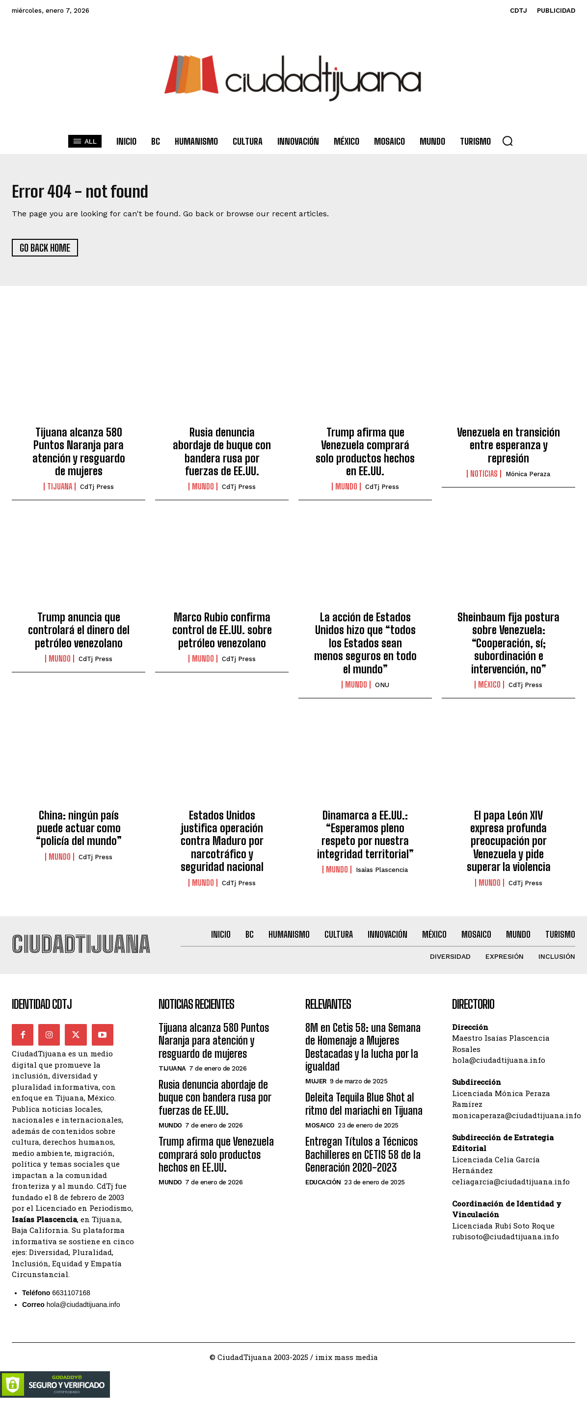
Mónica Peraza (528, 478)
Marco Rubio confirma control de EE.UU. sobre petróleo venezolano (222, 634)
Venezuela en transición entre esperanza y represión (508, 449)
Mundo (203, 491)
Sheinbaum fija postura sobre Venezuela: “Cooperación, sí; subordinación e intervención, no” (508, 647)
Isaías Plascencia (382, 874)
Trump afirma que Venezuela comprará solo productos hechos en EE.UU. (365, 456)
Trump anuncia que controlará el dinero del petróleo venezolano (79, 634)
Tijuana (59, 491)
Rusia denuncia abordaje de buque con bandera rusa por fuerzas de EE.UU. (222, 456)
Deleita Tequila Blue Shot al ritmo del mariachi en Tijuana (364, 1113)
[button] (507, 141)
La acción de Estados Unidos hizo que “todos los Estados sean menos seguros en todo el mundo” (365, 647)
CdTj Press (97, 491)
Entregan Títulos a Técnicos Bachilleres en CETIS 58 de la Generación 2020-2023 (363, 1163)
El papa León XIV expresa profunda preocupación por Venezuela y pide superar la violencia (509, 845)
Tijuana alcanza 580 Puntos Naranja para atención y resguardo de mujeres (78, 456)
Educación (323, 1191)
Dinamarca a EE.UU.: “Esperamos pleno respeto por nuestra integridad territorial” (365, 839)
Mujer (316, 1090)
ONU (382, 689)
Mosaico (320, 1134)
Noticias (484, 478)
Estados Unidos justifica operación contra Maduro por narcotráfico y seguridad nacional (222, 845)
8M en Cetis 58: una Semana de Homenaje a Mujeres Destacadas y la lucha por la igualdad (363, 1055)
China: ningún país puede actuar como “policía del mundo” (79, 832)
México (489, 689)
